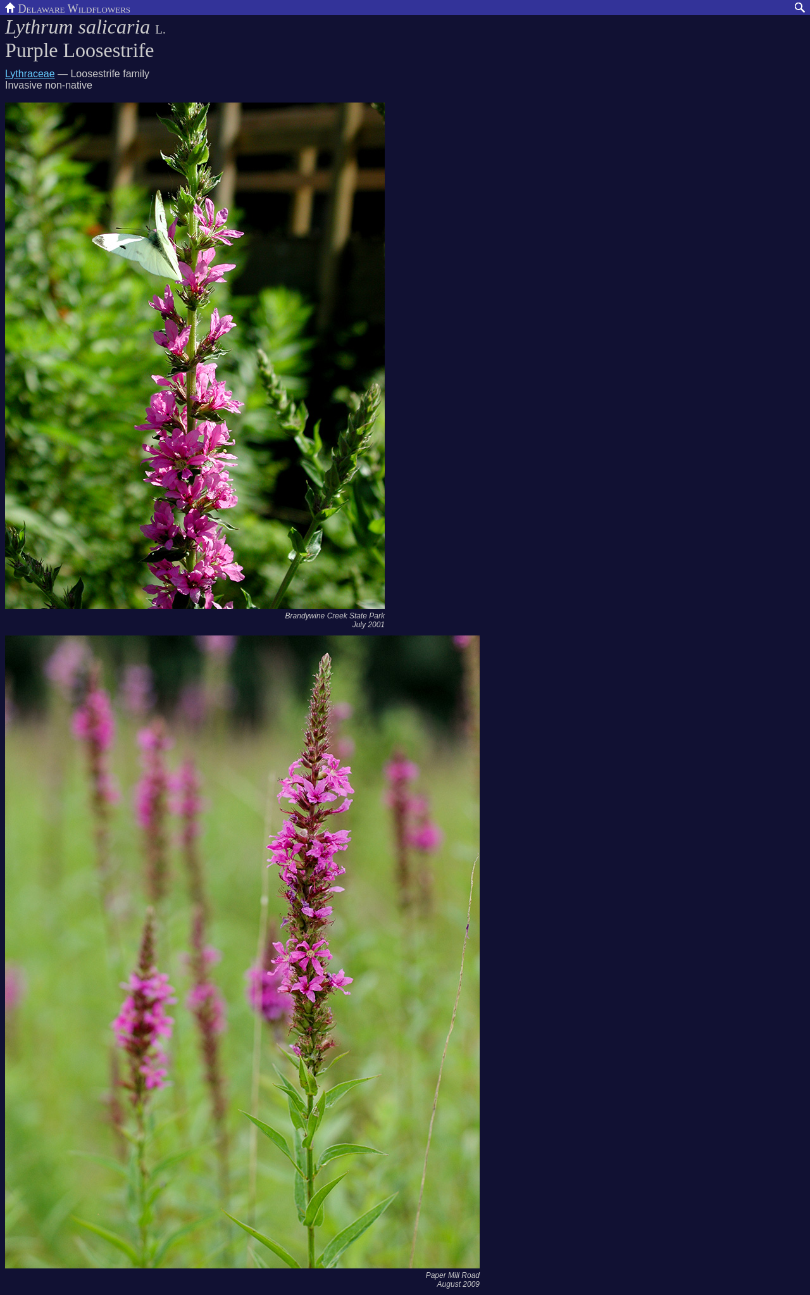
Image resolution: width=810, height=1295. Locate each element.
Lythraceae (30, 73)
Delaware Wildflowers (67, 8)
